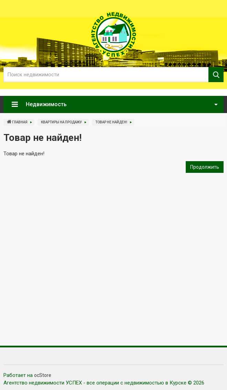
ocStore (42, 375)
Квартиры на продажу (61, 122)
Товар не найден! (111, 122)
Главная (17, 121)
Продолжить (204, 167)
